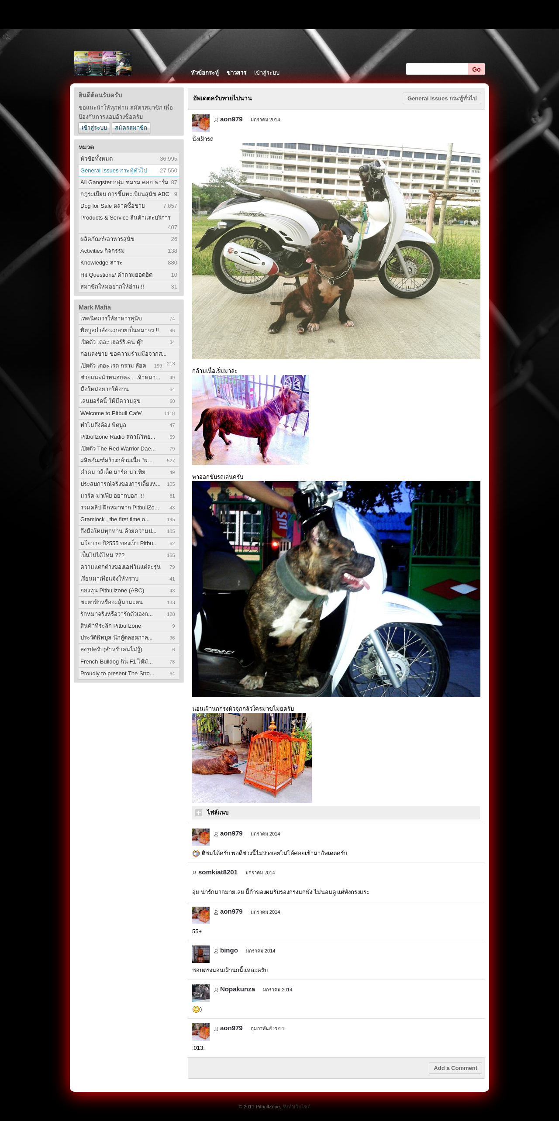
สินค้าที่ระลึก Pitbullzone (110, 625)
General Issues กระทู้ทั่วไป (113, 170)
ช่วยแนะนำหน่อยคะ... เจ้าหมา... (120, 377)
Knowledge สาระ (101, 262)
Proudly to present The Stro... (117, 673)
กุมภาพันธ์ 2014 (267, 1028)
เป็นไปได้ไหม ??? (102, 555)
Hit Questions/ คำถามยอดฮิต (116, 275)
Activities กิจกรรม (102, 251)
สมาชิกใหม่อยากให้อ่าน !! (112, 286)
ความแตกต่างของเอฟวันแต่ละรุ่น (120, 567)
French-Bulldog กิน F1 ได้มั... (116, 661)
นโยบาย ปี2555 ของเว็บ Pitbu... (119, 543)
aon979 (231, 119)
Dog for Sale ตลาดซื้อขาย (112, 206)
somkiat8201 (218, 872)
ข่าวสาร (236, 72)
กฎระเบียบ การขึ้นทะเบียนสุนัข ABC (124, 194)
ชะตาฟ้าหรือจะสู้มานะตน (111, 602)
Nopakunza (237, 989)
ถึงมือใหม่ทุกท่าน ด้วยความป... (118, 531)
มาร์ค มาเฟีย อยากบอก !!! (112, 495)
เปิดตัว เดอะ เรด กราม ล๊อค (113, 365)
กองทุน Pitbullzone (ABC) (112, 590)
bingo (229, 950)
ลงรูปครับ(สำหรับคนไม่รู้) (111, 649)
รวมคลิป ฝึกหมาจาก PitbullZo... (119, 507)
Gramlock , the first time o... (115, 519)
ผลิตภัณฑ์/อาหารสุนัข (107, 239)
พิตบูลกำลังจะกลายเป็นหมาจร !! (119, 330)
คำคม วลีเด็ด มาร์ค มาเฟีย (112, 472)
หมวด (86, 147)
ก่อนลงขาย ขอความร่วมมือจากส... (123, 354)
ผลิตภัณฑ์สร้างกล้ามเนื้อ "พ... (116, 460)
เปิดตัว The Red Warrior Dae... (118, 448)
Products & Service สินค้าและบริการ (125, 217)
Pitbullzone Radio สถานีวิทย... (117, 436)
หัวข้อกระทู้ (205, 72)
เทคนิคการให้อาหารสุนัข (111, 318)
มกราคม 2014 (265, 119)
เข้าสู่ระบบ (267, 72)
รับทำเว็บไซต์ (297, 1106)
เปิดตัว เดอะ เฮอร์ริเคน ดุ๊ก (112, 342)
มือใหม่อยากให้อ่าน (104, 389)
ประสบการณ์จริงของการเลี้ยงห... (120, 484)
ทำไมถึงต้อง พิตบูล (103, 425)
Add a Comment (455, 1068)
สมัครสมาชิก (131, 127)
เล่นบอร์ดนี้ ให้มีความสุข (110, 401)
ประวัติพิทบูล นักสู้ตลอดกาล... (116, 637)
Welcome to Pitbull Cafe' (111, 413)
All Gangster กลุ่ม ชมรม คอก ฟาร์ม (124, 182)
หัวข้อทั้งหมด (96, 158)
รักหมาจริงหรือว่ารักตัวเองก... (116, 614)
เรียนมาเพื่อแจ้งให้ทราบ (109, 578)
